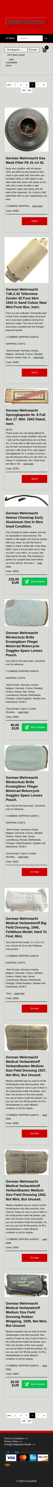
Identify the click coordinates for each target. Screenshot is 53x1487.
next (29, 90)
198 (23, 90)
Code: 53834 (12, 571)
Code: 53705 (12, 468)
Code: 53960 (12, 211)
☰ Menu (10, 38)
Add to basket (34, 581)
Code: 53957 (12, 861)
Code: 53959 (12, 362)
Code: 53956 (12, 998)
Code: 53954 (12, 1247)
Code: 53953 (12, 1374)
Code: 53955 (12, 1123)
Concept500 (30, 1481)
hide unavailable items (11, 62)
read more (37, 206)
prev (9, 85)
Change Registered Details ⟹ (19, 1444)
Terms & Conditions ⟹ (16, 1438)
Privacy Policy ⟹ (13, 1441)
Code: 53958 (12, 717)
